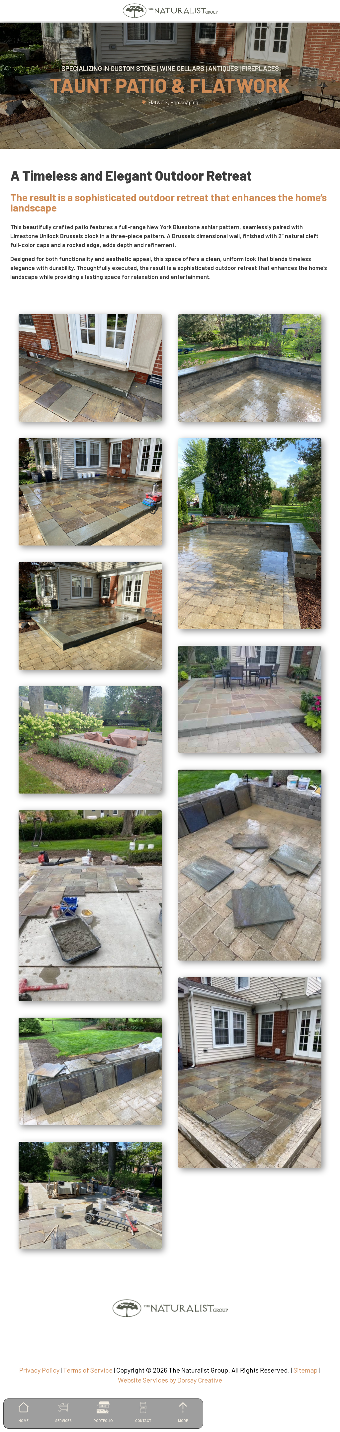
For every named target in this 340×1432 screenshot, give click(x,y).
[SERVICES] (63, 1407)
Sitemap (305, 1370)
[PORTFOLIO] (103, 1407)
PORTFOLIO (103, 1421)
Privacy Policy (39, 1370)
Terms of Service (88, 1370)
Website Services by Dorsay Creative (170, 1380)
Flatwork (158, 102)
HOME (24, 1421)
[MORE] (183, 1407)
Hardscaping (184, 102)
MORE (183, 1421)
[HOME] (23, 1407)
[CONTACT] (143, 1407)
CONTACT (143, 1421)
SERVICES (63, 1421)
